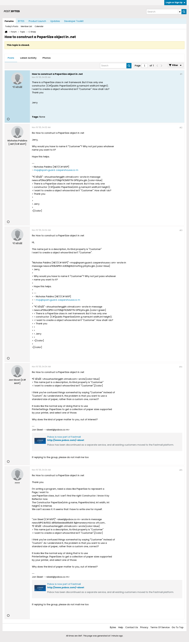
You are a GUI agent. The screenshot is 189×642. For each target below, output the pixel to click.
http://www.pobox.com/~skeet (65, 440)
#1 (181, 74)
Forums (9, 21)
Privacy (144, 627)
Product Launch (37, 21)
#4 (180, 367)
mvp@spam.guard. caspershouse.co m (56, 170)
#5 (180, 470)
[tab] (11, 58)
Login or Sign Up (175, 2)
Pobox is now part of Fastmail (64, 436)
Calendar (39, 26)
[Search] (163, 11)
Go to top (177, 627)
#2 (180, 127)
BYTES (21, 21)
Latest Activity (28, 57)
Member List (26, 26)
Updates (55, 21)
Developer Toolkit (74, 21)
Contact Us (131, 627)
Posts (11, 57)
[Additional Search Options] (180, 11)
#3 (180, 230)
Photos (47, 57)
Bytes (113, 627)
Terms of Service (160, 627)
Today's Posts (11, 26)
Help (120, 627)
